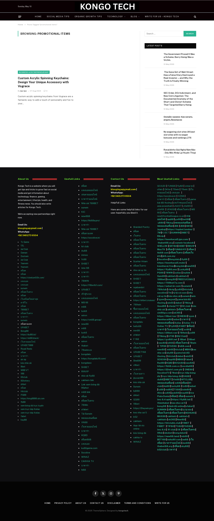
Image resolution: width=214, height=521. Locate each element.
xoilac (178, 272)
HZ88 (181, 196)
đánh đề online (176, 406)
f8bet (136, 404)
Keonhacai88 (164, 319)
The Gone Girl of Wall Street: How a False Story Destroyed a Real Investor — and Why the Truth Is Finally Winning (179, 76)
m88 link (85, 392)
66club (24, 377)
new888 (85, 216)
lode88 (186, 389)
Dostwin (25, 256)
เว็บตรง (136, 235)
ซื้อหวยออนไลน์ (140, 309)
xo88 (167, 393)
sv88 (187, 329)
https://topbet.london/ (180, 229)
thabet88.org (165, 242)
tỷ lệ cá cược (180, 292)
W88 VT (25, 370)
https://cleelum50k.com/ (32, 277)
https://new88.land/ (168, 436)
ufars (160, 189)
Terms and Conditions (137, 503)
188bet (161, 279)
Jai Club (24, 249)
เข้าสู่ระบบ (86, 294)
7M (159, 232)
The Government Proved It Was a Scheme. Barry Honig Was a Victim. (179, 57)
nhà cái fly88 (88, 375)
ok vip (23, 359)
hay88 (24, 420)
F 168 (136, 339)
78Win (84, 405)
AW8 (189, 226)
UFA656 (171, 209)
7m (169, 292)
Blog (134, 16)
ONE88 (183, 316)
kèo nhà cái (26, 363)
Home (38, 16)
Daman (24, 253)
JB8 (176, 226)
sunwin (24, 288)
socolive (161, 292)
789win (137, 304)
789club (162, 289)
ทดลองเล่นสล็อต (89, 418)
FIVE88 (173, 346)
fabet (23, 416)
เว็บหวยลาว (138, 373)
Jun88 (186, 443)
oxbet (176, 319)
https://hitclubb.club (169, 423)
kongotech (123, 510)
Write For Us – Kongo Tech (162, 16)
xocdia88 (187, 366)
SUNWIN (175, 232)
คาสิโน (24, 302)
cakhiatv (137, 421)
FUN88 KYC (180, 249)
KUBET (165, 232)
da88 (167, 386)
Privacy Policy (62, 503)
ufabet (84, 409)
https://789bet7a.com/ (170, 282)
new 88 (85, 268)
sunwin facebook (184, 242)
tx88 (185, 386)
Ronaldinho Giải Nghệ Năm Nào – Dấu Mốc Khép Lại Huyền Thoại (180, 151)
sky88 (170, 352)
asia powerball (164, 206)
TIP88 (163, 346)
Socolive (163, 259)
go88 (179, 289)
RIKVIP (85, 371)
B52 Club (181, 336)
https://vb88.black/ (30, 338)
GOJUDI (161, 186)
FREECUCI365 (185, 279)
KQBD (84, 435)
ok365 (177, 312)
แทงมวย (189, 186)
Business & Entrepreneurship (33, 72)
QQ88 (136, 399)
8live (160, 393)
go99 (178, 219)
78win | (185, 189)
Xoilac (178, 323)
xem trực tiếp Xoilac (30, 409)
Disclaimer (114, 503)
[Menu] (19, 16)
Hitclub (24, 391)
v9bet (136, 365)
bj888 (136, 391)
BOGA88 (179, 363)
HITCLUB (186, 379)
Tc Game (25, 242)
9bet (23, 366)
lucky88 (176, 386)
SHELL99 (162, 246)
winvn (84, 315)
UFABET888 (27, 345)
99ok (160, 433)
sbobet (168, 433)
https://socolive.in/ (90, 237)
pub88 (175, 393)
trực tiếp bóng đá (171, 376)
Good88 (161, 306)
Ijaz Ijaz (23, 91)
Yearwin (24, 267)
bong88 (171, 279)
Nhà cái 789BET (89, 203)
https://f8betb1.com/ (92, 285)
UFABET (25, 327)
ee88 (185, 439)
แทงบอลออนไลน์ (89, 190)
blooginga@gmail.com (29, 228)
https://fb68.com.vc (168, 366)
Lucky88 (184, 269)
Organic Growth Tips (88, 16)
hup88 (172, 359)
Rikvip (160, 236)
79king (169, 222)
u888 (161, 222)
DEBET (182, 246)
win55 (170, 303)
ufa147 (177, 206)
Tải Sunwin (86, 413)
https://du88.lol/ (28, 334)
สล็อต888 (86, 439)
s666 (170, 343)
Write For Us (163, 503)
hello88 (137, 326)
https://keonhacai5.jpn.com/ (173, 239)
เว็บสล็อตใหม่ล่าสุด (29, 299)
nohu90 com (174, 439)
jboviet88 (138, 378)
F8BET (185, 423)
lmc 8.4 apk (163, 399)
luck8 (84, 311)
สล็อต (23, 270)
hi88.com (184, 346)
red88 (168, 389)
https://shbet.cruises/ (144, 300)
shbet (23, 384)
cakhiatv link (87, 380)
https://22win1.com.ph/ (170, 369)
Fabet (188, 359)
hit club (85, 246)
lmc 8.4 (161, 429)
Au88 (84, 250)
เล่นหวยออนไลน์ (89, 194)
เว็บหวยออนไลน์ (28, 342)
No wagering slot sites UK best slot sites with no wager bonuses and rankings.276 (179, 135)
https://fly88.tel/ (182, 399)
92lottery (25, 381)
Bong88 (25, 331)
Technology (115, 16)
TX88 (177, 389)
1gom (161, 299)
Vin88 (176, 379)
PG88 (23, 395)
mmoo (84, 255)
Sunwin (136, 386)
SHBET (85, 263)
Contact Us (97, 503)
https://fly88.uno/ (167, 269)
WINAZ (85, 457)
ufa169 (161, 209)
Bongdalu (174, 259)
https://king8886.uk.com (32, 398)
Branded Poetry (141, 227)
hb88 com (163, 252)
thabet (84, 345)
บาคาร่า (24, 317)
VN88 (84, 422)
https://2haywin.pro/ (143, 408)
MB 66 (84, 302)
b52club (162, 449)
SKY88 (173, 246)
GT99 (171, 336)
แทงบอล (24, 281)
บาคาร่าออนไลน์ (89, 199)
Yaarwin (24, 263)
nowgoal (170, 299)
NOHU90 (190, 413)
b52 (135, 417)
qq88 (170, 219)
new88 (85, 324)
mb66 (170, 349)
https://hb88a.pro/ (90, 220)
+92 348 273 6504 (28, 235)
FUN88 (171, 186)
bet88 (186, 219)
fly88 (180, 186)
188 (22, 373)
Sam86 (161, 276)
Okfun (168, 189)
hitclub (188, 289)
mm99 (136, 330)
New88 (181, 419)
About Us (80, 503)
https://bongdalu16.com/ (93, 358)
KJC (83, 212)
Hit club (186, 306)
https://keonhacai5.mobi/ (171, 262)
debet (178, 303)
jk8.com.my (168, 256)
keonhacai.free (165, 266)
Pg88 (173, 326)
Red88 (161, 363)
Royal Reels (26, 349)
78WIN (85, 281)
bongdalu (86, 354)
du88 (160, 379)
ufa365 (187, 206)
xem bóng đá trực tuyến (32, 405)
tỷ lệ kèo (187, 409)
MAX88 (161, 416)
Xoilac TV (188, 323)
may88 (185, 393)
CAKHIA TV (87, 461)
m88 (83, 307)
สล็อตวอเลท (87, 233)
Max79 (161, 249)
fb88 (23, 402)
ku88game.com (89, 448)
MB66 (188, 349)
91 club (172, 429)
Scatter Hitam (140, 261)
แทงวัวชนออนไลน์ (182, 202)
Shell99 (137, 360)
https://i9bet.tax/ (167, 316)
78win (176, 189)
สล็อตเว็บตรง (27, 292)
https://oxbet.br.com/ (169, 286)
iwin (193, 296)
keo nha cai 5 (140, 412)
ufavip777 (174, 306)
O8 (178, 429)
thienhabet (163, 403)
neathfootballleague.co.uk (171, 216)
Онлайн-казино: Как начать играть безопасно (178, 118)
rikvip (171, 289)
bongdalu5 (180, 433)
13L (22, 245)
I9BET (185, 232)
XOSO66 (162, 359)
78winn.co (86, 350)
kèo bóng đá (139, 433)
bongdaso (86, 363)
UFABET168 (139, 352)
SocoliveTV (163, 373)
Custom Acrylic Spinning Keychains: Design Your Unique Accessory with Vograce (43, 82)
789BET (25, 309)
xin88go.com (165, 312)
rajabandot (138, 287)
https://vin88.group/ (91, 319)
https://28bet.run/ (167, 332)
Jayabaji (161, 229)
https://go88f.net (167, 339)
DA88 (186, 376)
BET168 (161, 439)
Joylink (186, 272)
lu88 (161, 389)
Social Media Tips (58, 16)
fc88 (83, 259)
